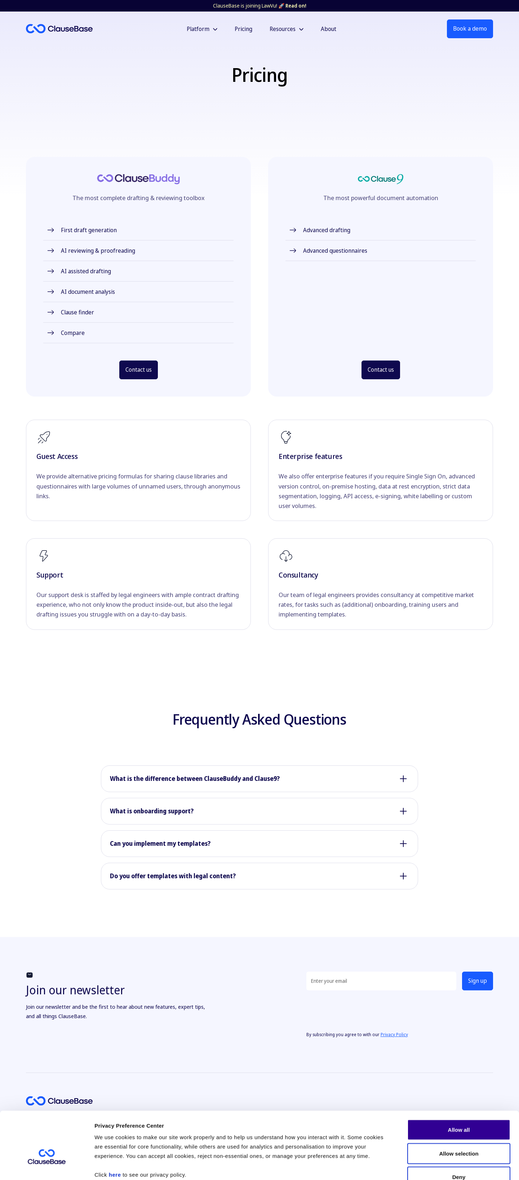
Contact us (138, 370)
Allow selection (458, 1109)
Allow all (459, 1085)
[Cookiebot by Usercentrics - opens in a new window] (46, 1166)
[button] (202, 29)
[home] (83, 29)
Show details (378, 1166)
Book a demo (470, 28)
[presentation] (361, 1010)
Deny (459, 1133)
